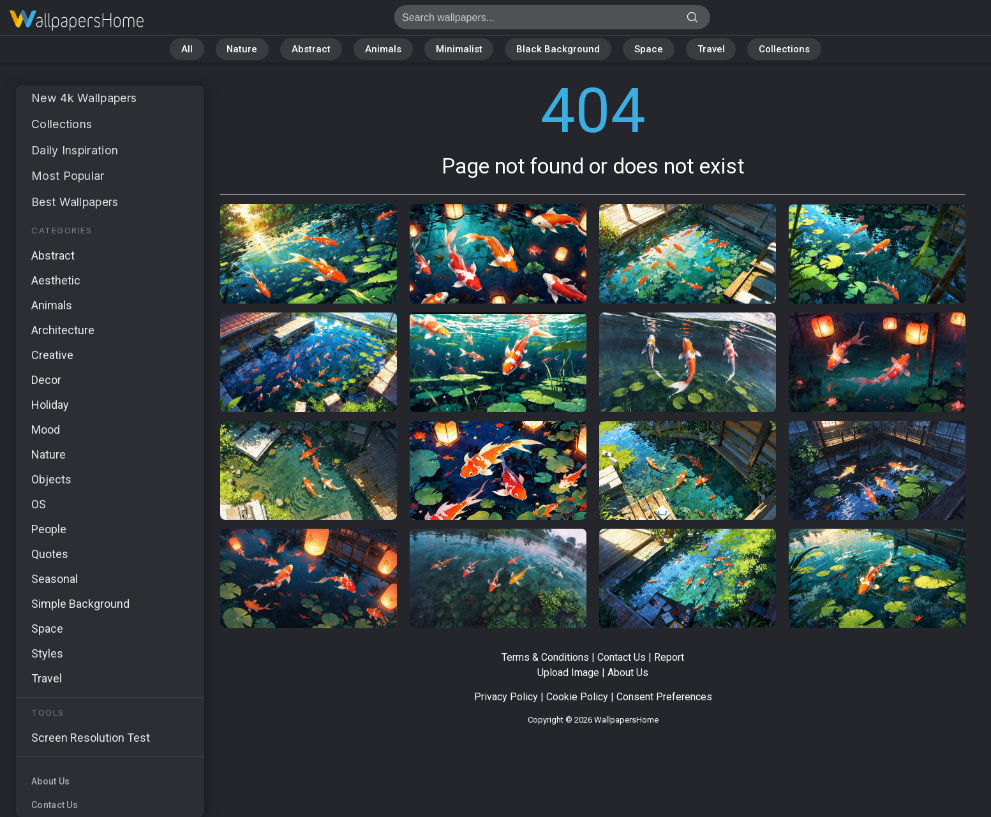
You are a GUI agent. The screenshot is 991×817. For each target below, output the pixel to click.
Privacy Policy (506, 697)
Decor (46, 379)
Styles (47, 653)
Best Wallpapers (75, 202)
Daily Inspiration (75, 150)
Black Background (558, 49)
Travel (712, 49)
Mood (45, 429)
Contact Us (54, 805)
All (185, 49)
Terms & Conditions (545, 657)
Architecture (62, 330)
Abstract (311, 49)
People (48, 529)
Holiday (50, 404)
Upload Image (568, 672)
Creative (52, 355)
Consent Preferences (664, 697)
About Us (50, 781)
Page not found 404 (77, 20)
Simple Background (80, 603)
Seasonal (54, 578)
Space (649, 49)
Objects (51, 479)
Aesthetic (55, 280)
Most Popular (68, 175)
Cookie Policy (577, 697)
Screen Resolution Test (90, 737)
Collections (785, 49)
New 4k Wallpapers (84, 98)
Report (669, 657)
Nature (241, 49)
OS (38, 504)
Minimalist (459, 49)
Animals (383, 49)
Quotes (49, 554)
